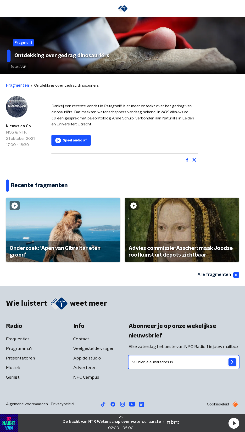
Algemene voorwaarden (27, 404)
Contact (81, 339)
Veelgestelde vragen (93, 349)
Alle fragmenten (218, 275)
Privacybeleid (62, 404)
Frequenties (17, 339)
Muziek (13, 368)
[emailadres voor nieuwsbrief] (183, 362)
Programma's (19, 349)
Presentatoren (20, 358)
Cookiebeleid (218, 404)
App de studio (87, 358)
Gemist (13, 377)
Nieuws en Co (18, 126)
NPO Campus (86, 377)
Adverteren (84, 368)
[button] (233, 423)
